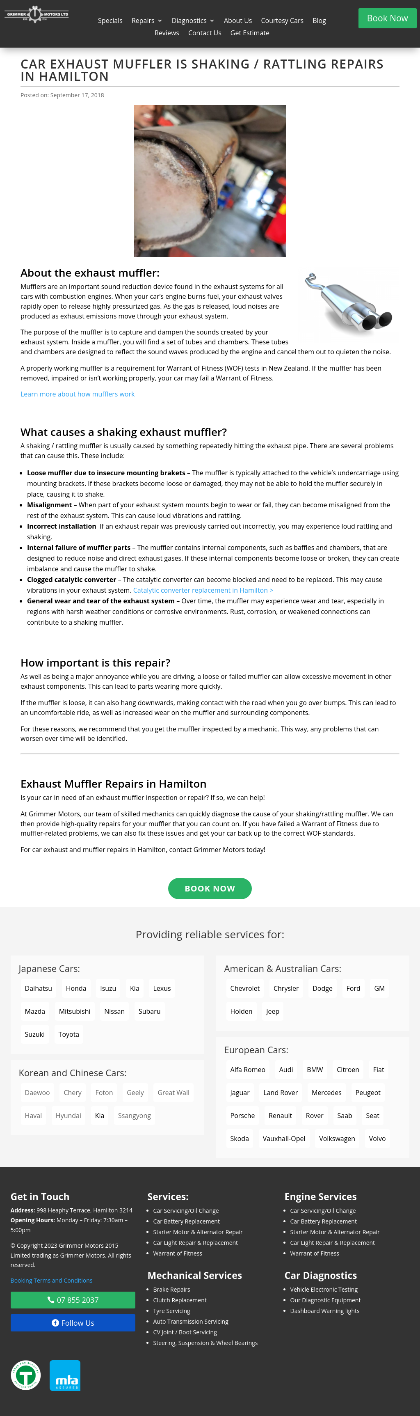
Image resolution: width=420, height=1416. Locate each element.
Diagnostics (189, 21)
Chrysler (286, 988)
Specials (110, 21)
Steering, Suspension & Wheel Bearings (205, 1343)
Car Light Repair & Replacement (195, 1242)
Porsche (243, 1115)
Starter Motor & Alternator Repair (198, 1232)
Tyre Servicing (171, 1311)
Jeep (272, 1011)
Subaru (150, 1011)
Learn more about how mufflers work (78, 394)
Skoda (240, 1138)
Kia (134, 988)
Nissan (114, 1011)
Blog (319, 21)
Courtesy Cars (282, 21)
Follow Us (78, 1323)
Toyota (69, 1034)
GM (379, 988)
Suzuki (35, 1034)
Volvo (377, 1138)
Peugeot (368, 1092)
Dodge (323, 988)
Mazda (35, 1011)
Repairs (143, 21)
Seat (372, 1115)
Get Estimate (250, 33)
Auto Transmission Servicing (190, 1321)
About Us (238, 21)
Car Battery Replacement (186, 1221)
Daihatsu (38, 988)
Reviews (167, 33)
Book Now (387, 18)
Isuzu (108, 988)
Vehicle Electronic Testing (324, 1289)
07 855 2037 (78, 1300)
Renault (280, 1115)
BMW (315, 1069)
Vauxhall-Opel (284, 1138)
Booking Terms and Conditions (52, 1280)
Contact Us (204, 33)
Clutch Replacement (180, 1300)
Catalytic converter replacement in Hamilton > (203, 590)
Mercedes (327, 1092)
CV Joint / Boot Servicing (185, 1332)
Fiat (378, 1069)
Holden (242, 1011)
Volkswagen (337, 1138)
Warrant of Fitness (177, 1253)
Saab (345, 1115)
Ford (354, 988)
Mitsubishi (75, 1011)
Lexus (162, 988)
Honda (76, 988)
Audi (286, 1069)
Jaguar (240, 1092)
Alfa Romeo (248, 1069)
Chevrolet (245, 988)
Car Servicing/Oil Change (186, 1210)
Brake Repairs (171, 1289)
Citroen (348, 1069)
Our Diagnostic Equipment (325, 1300)
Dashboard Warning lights (325, 1311)
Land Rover (280, 1092)
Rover (315, 1115)
